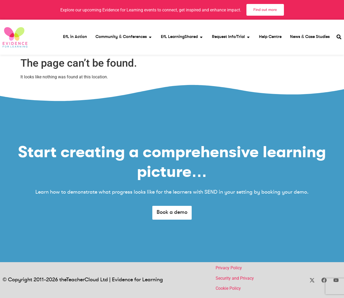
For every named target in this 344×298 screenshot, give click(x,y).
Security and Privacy (235, 278)
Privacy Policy (229, 267)
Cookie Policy (228, 288)
